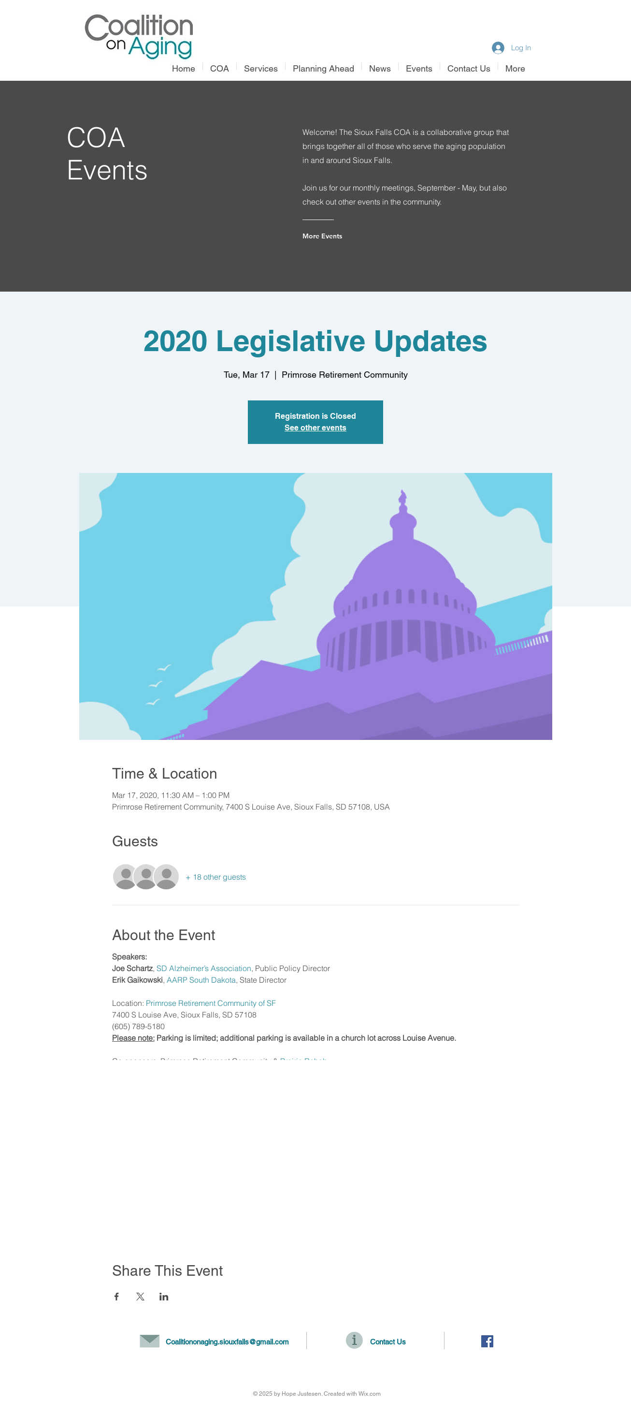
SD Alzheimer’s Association (204, 968)
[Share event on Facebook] (116, 1296)
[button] (261, 66)
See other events (315, 427)
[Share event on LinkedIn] (164, 1296)
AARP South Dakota (201, 980)
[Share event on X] (140, 1296)
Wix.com (370, 1393)
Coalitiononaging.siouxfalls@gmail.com (227, 1342)
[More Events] (341, 236)
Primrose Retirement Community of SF (211, 1003)
